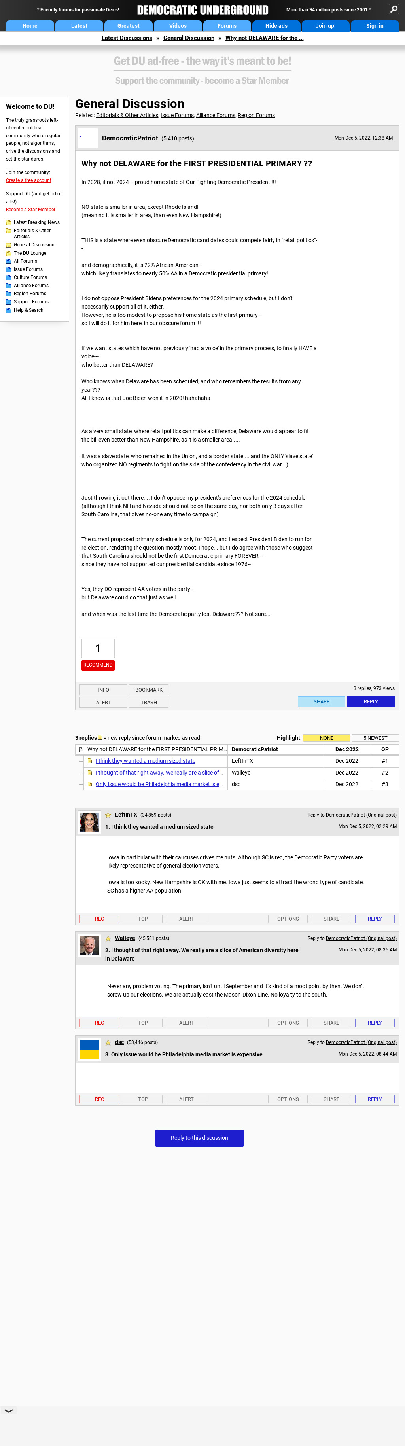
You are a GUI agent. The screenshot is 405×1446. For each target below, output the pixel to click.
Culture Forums (30, 277)
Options (288, 919)
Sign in (375, 26)
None (326, 738)
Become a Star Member (30, 209)
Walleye (125, 938)
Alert (103, 702)
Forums (227, 26)
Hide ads (276, 26)
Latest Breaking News (37, 222)
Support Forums (31, 302)
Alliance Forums (31, 285)
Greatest (128, 26)
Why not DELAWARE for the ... (264, 38)
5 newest (375, 738)
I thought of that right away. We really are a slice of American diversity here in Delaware (201, 772)
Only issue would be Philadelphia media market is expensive (168, 784)
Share (321, 702)
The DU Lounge (30, 253)
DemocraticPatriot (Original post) (361, 815)
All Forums (25, 261)
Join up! (326, 26)
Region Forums (30, 293)
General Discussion (188, 38)
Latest (79, 26)
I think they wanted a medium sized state (145, 761)
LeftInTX (126, 814)
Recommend (98, 665)
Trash (149, 702)
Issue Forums (28, 269)
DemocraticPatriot (130, 138)
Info (103, 690)
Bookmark (149, 690)
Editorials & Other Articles (32, 234)
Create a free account (28, 180)
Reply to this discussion (199, 1138)
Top (143, 919)
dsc (119, 1042)
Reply (371, 702)
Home (30, 26)
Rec (99, 919)
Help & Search (29, 310)
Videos (178, 26)
